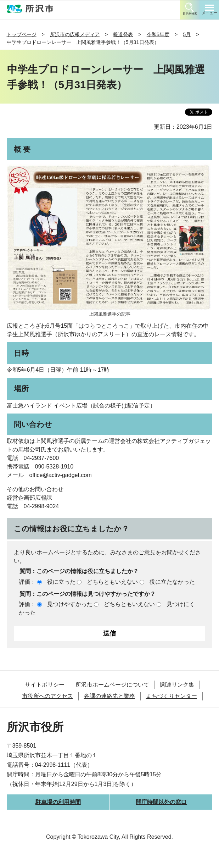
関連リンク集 (177, 685)
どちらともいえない (112, 582)
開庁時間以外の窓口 (161, 802)
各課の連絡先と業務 (109, 696)
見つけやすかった (69, 604)
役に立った (61, 582)
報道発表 (123, 34)
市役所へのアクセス (47, 696)
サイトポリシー (44, 685)
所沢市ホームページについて (112, 685)
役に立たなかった (172, 582)
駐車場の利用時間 (58, 802)
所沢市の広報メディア (75, 34)
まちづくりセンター (171, 696)
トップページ (21, 34)
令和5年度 (158, 34)
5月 (187, 34)
